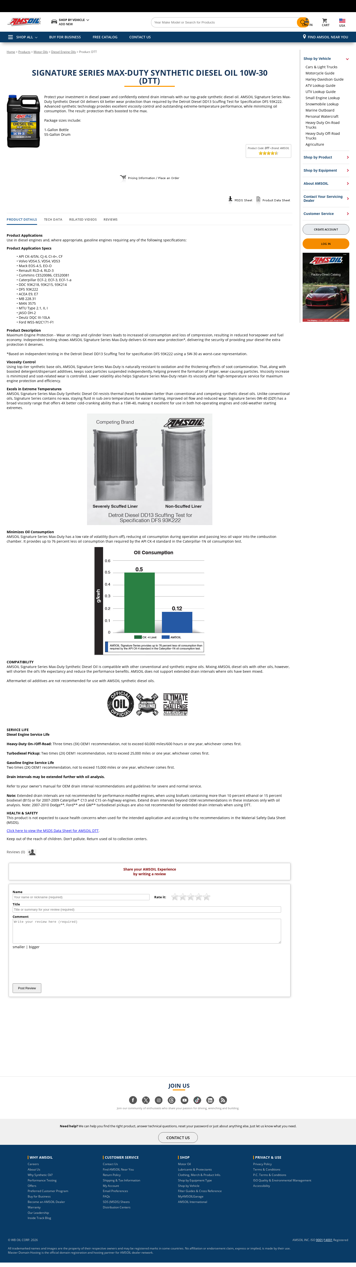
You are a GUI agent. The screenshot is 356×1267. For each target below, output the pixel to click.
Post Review (27, 992)
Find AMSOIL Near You (328, 37)
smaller (19, 951)
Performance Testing (42, 1185)
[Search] (206, 22)
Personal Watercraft (322, 116)
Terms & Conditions (266, 1174)
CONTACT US (140, 37)
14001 (328, 1244)
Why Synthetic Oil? (40, 1179)
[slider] (268, 153)
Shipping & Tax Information (121, 1185)
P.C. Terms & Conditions (269, 1179)
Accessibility (261, 1190)
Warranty (34, 1212)
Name (17, 892)
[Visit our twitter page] (146, 1107)
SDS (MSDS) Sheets (116, 1206)
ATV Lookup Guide (320, 85)
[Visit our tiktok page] (197, 1107)
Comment (21, 916)
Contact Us (110, 1168)
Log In (326, 244)
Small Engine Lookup (323, 97)
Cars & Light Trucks (321, 67)
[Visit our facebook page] (133, 1107)
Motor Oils (41, 52)
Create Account (326, 229)
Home (11, 52)
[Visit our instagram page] (159, 1107)
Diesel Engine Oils (63, 52)
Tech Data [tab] (53, 220)
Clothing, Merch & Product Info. (199, 1179)
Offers (32, 1190)
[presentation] (50, 970)
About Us (34, 1174)
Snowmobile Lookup (322, 104)
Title (16, 904)
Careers (33, 1168)
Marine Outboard (320, 110)
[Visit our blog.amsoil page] (223, 1107)
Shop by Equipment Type (195, 1185)
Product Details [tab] (22, 220)
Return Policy (112, 1179)
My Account (111, 1190)
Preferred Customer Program (48, 1195)
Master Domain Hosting (24, 1257)
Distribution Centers (117, 1212)
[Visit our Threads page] (172, 1107)
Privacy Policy (262, 1168)
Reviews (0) (21, 851)
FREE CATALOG (105, 37)
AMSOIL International (192, 1206)
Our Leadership (38, 1217)
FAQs (106, 1201)
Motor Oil (184, 1168)
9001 (319, 1244)
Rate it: (160, 897)
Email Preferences (115, 1195)
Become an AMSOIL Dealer (46, 1206)
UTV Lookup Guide (321, 91)
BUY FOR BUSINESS (65, 37)
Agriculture (315, 144)
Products (24, 52)
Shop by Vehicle (189, 1190)
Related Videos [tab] (83, 220)
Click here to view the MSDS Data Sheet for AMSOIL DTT (53, 830)
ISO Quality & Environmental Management (282, 1185)
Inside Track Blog (39, 1222)
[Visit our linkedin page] (210, 1107)
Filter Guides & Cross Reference (200, 1195)
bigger (34, 951)
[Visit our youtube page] (184, 1107)
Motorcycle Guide (320, 73)
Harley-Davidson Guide (325, 79)
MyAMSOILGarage (190, 1201)
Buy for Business (39, 1201)
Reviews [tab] (111, 220)
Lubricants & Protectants (195, 1174)
